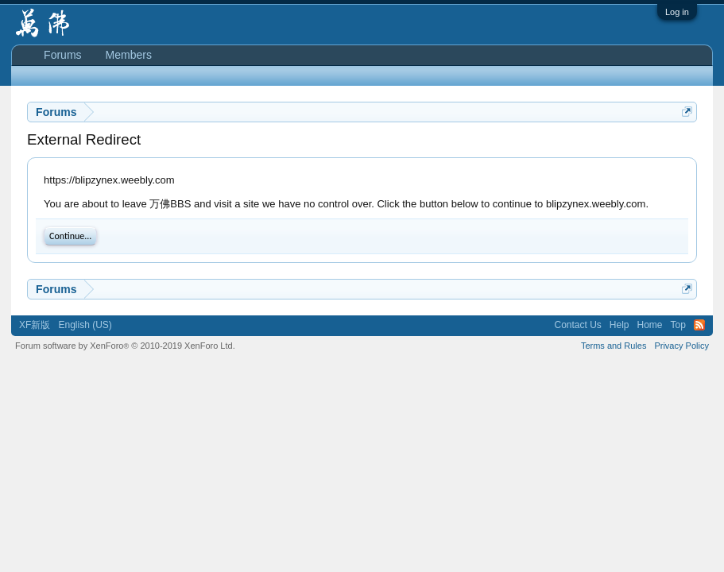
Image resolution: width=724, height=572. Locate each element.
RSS (699, 324)
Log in (677, 12)
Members (129, 54)
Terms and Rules (614, 345)
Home (650, 324)
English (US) (84, 324)
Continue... (70, 236)
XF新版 (34, 324)
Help (619, 324)
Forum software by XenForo (125, 345)
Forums (62, 54)
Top (678, 324)
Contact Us (577, 324)
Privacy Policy (681, 345)
